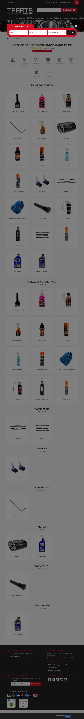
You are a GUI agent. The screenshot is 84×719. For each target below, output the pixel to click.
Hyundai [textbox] (11, 32)
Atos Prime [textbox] (32, 32)
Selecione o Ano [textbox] (53, 32)
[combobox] (18, 32)
